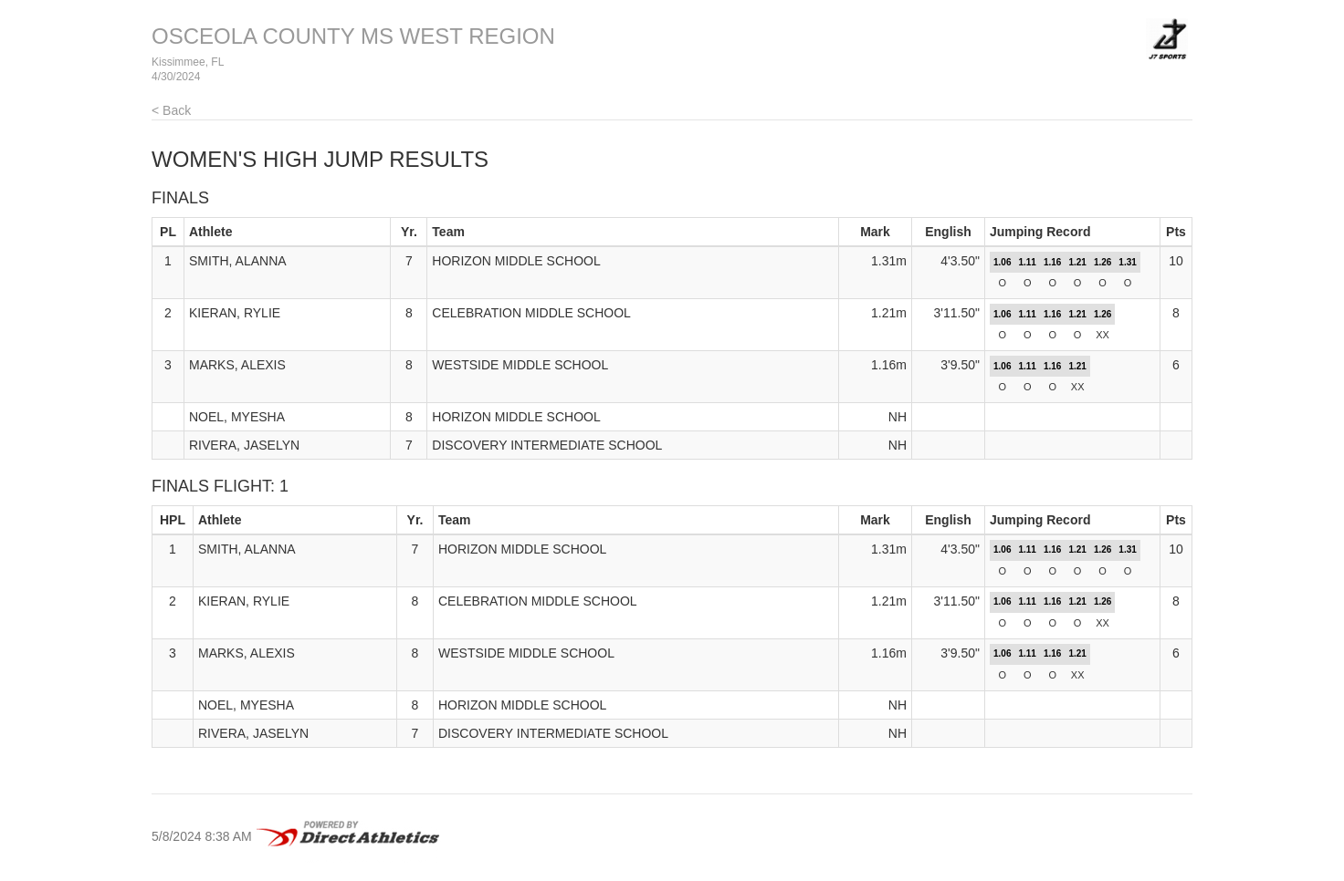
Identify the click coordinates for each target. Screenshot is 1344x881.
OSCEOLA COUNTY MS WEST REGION (353, 36)
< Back (171, 110)
